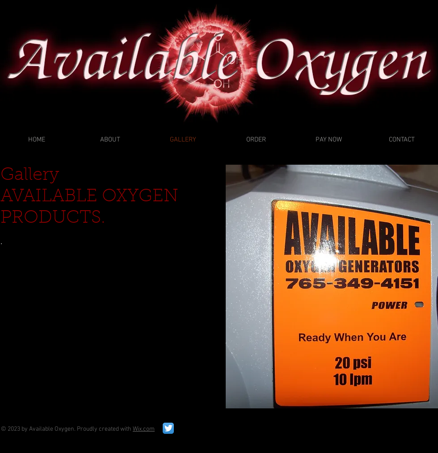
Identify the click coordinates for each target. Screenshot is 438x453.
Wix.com (144, 429)
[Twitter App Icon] (168, 428)
